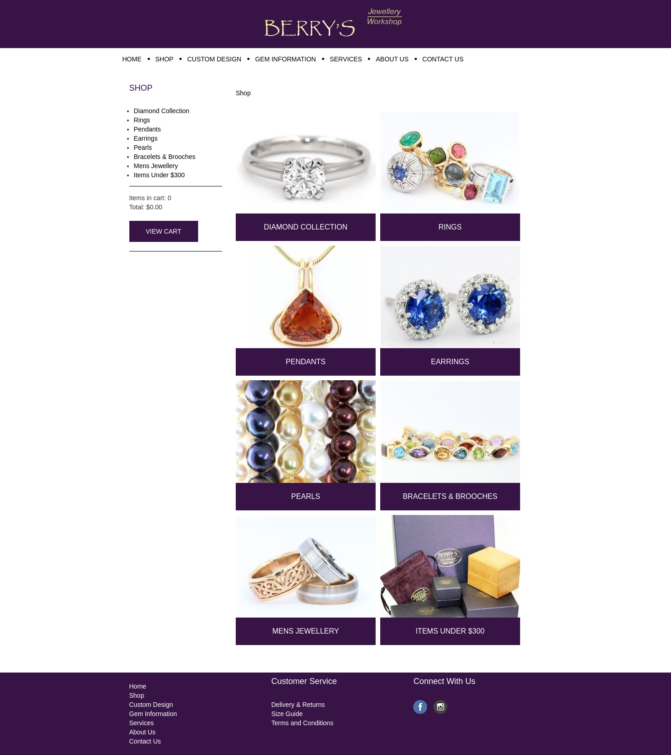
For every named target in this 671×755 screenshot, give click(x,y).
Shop (243, 93)
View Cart (164, 231)
